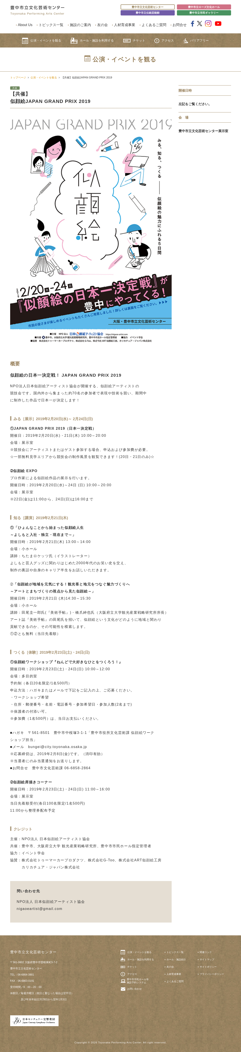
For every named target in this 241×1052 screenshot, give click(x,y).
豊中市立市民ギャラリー (203, 12)
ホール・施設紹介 (176, 959)
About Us (25, 25)
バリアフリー (196, 40)
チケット (134, 40)
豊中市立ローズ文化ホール (204, 7)
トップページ (18, 77)
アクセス (164, 40)
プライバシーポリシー (212, 974)
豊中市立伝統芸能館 (147, 12)
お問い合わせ (134, 988)
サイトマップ (207, 959)
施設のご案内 (80, 25)
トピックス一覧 (51, 25)
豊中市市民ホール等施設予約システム (138, 981)
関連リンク (206, 952)
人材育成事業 (124, 25)
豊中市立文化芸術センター (147, 7)
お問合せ (180, 25)
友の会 (102, 25)
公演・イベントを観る (41, 41)
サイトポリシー (208, 966)
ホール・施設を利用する (92, 41)
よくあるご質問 (154, 25)
